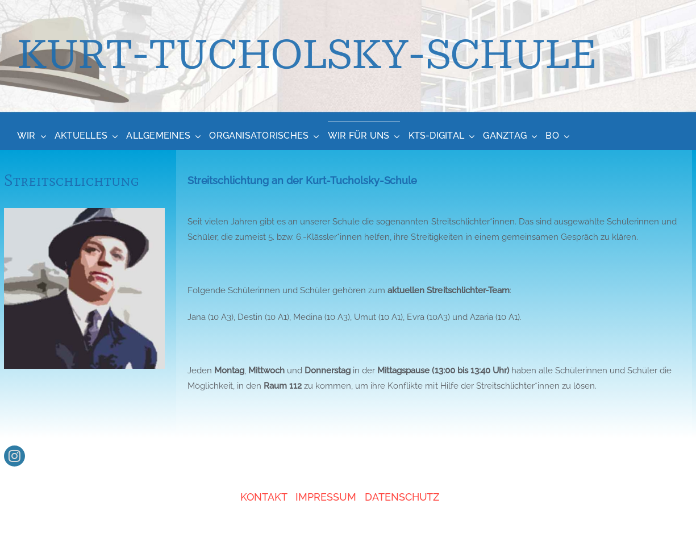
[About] (348, 57)
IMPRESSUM (325, 497)
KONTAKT (263, 497)
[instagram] (14, 456)
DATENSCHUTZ (402, 497)
